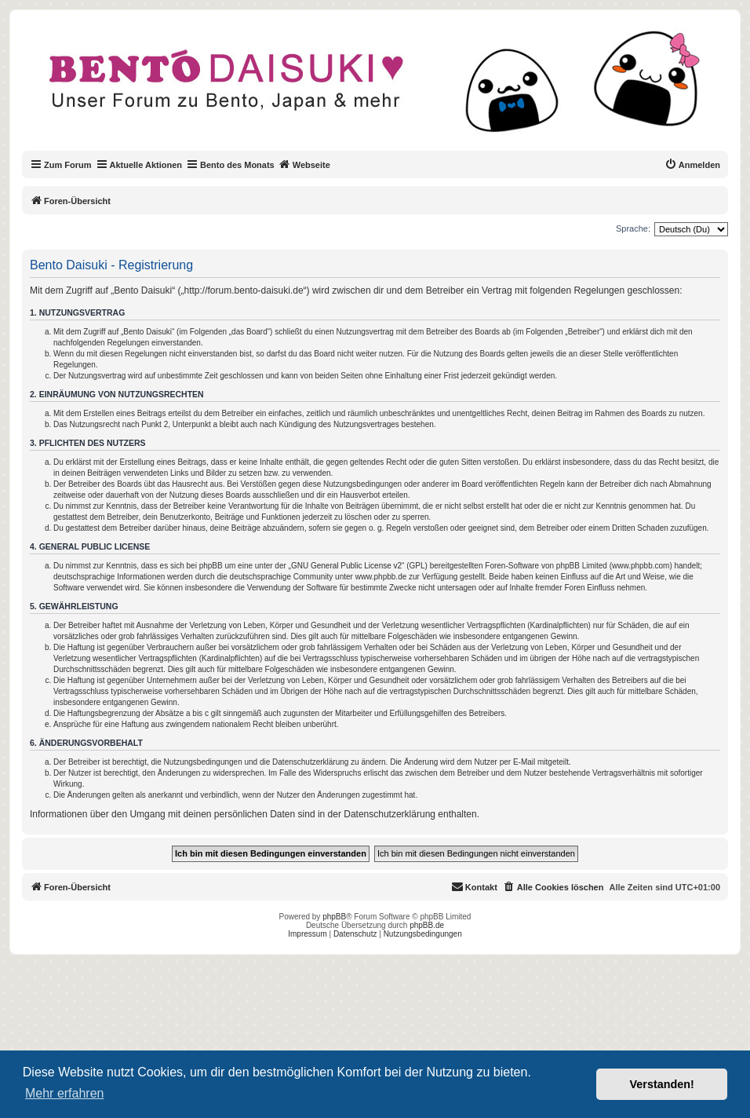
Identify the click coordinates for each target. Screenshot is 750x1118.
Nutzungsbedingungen (423, 934)
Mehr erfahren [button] (64, 1093)
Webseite (304, 164)
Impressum (307, 934)
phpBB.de (427, 925)
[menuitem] (692, 164)
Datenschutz (355, 934)
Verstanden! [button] (662, 1084)
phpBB (334, 916)
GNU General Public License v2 (346, 565)
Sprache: (633, 228)
